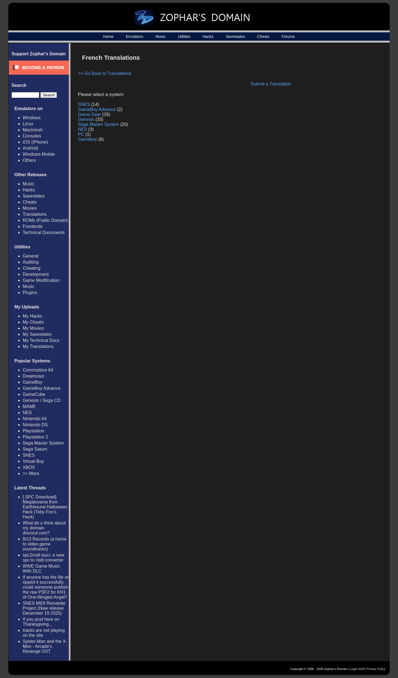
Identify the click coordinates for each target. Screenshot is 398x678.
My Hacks (32, 316)
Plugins (30, 292)
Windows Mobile (39, 154)
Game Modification (41, 280)
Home (108, 36)
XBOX (29, 467)
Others (29, 160)
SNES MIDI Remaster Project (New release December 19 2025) (44, 608)
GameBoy (32, 382)
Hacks (208, 36)
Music (161, 36)
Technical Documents (44, 232)
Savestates (235, 36)
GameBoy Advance (42, 388)
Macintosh (33, 130)
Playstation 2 (35, 437)
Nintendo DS (35, 424)
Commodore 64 (38, 370)
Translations (35, 214)
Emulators (134, 36)
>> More (31, 473)
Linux (28, 123)
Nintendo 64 (34, 418)
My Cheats (33, 322)
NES (27, 412)
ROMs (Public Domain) (45, 220)
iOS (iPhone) (35, 142)
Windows (32, 117)
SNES (29, 455)
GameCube (34, 394)
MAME (29, 406)
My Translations (38, 346)
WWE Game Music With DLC (41, 568)
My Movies (33, 328)
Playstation (33, 430)
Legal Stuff (357, 669)
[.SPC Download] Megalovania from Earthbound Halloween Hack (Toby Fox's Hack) (45, 507)
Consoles (32, 136)
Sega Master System (43, 443)
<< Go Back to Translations (104, 73)
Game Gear (89, 114)
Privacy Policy (376, 669)
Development (36, 274)
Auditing (31, 262)
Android (30, 148)
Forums (288, 36)
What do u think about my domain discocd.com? (44, 528)
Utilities (184, 36)
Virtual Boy (33, 461)
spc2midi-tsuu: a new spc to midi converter (43, 557)
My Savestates (37, 334)
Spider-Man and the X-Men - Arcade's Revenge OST (45, 646)
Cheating (31, 268)
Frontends (33, 226)
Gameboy (87, 139)
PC (81, 134)
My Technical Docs (41, 340)
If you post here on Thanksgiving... (41, 622)
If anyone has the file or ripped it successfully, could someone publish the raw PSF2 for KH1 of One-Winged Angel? (46, 587)
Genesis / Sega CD (42, 400)
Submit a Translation (271, 84)
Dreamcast (33, 376)
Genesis (86, 119)
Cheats (263, 36)
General (30, 256)
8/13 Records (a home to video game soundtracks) (44, 544)
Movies (30, 208)
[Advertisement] (335, 90)
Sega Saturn (35, 449)
